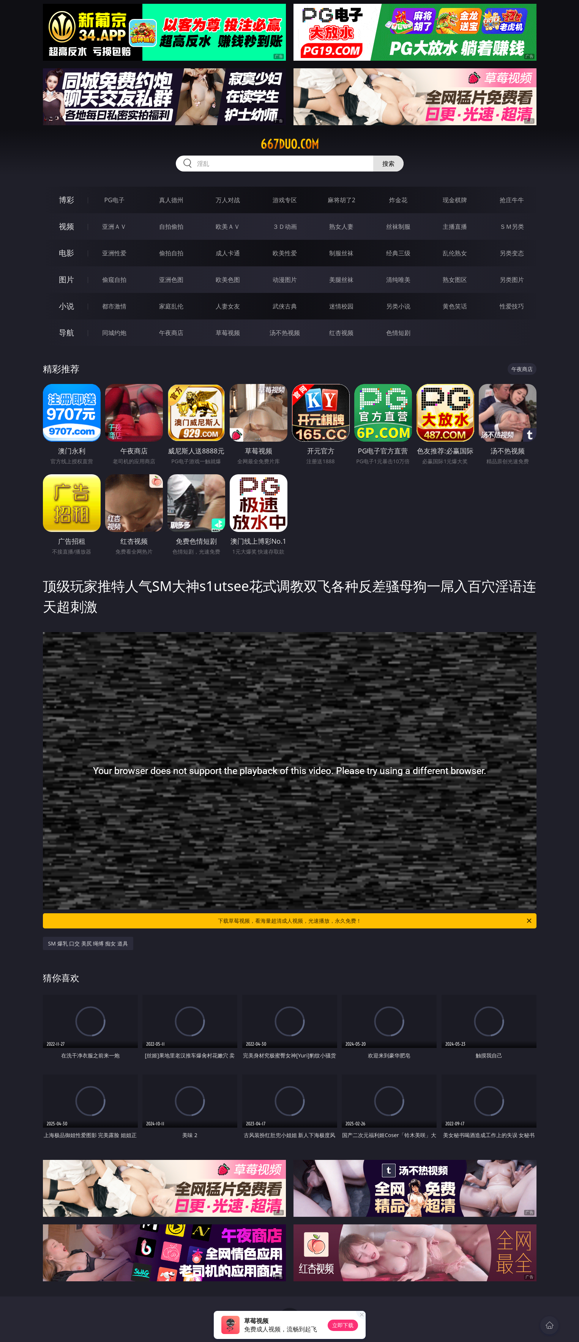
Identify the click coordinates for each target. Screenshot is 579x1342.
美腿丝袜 (341, 279)
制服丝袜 (341, 253)
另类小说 (398, 306)
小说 (66, 306)
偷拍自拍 (171, 253)
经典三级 (398, 253)
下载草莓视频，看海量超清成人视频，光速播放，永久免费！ (375, 920)
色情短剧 (398, 333)
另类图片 (512, 279)
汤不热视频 (285, 333)
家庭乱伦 (171, 306)
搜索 (388, 163)
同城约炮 (114, 333)
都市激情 (114, 306)
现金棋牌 (455, 200)
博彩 (66, 200)
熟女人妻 (341, 226)
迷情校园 (341, 306)
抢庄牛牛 (512, 200)
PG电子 (114, 200)
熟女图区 (455, 279)
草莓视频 (228, 333)
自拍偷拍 (171, 226)
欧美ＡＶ (228, 226)
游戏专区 (285, 200)
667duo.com (289, 144)
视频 (66, 226)
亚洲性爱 (114, 253)
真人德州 (171, 200)
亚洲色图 (171, 279)
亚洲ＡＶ (114, 226)
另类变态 (512, 253)
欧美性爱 (285, 253)
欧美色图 (228, 279)
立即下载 (342, 1325)
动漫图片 (285, 279)
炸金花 (398, 200)
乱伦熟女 (455, 253)
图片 (66, 279)
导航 (66, 332)
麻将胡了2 (341, 200)
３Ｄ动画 (285, 226)
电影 (66, 253)
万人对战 (228, 200)
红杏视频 (341, 333)
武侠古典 (285, 306)
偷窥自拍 (114, 279)
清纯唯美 (398, 279)
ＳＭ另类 (512, 226)
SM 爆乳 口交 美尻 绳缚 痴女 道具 (88, 943)
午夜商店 (171, 333)
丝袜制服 (398, 226)
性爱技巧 (512, 306)
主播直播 (455, 226)
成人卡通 (228, 253)
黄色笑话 (455, 306)
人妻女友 (228, 306)
